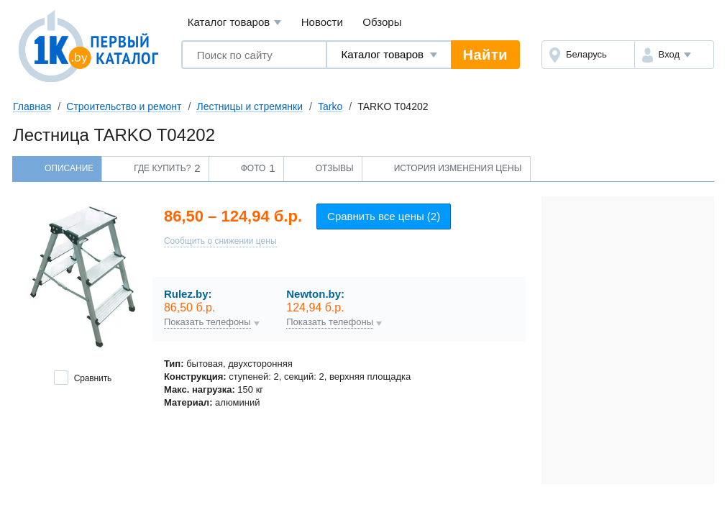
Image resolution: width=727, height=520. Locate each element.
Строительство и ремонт (123, 106)
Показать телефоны (207, 322)
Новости (322, 22)
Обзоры (381, 22)
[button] (674, 54)
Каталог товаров (235, 22)
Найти (485, 55)
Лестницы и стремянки (249, 106)
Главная (32, 106)
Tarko (330, 106)
